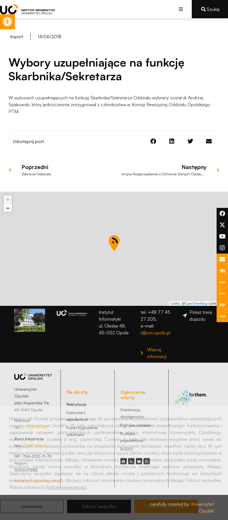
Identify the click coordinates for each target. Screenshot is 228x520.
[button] (181, 9)
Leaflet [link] (175, 303)
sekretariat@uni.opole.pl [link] (37, 480)
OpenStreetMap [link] (196, 303)
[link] (7, 21)
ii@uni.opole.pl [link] (155, 333)
